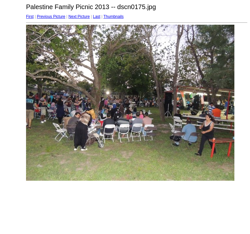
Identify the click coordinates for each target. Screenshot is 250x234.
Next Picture (79, 16)
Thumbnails (114, 16)
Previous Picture (51, 16)
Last (96, 16)
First (30, 16)
